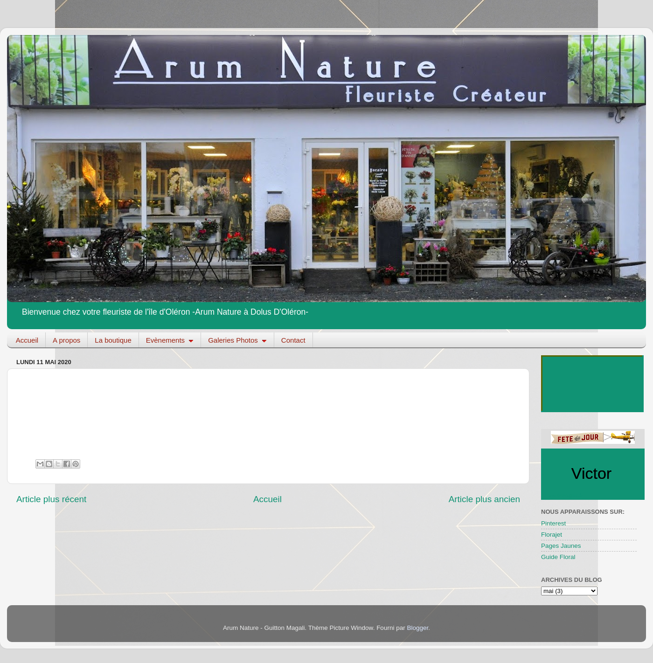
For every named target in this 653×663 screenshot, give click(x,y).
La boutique (113, 340)
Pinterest (553, 523)
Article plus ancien (484, 499)
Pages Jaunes (561, 545)
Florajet (551, 534)
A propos (66, 340)
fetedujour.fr (570, 495)
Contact (293, 340)
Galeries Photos (237, 340)
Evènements (170, 340)
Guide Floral (558, 556)
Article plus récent (51, 499)
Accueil (27, 340)
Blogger (417, 627)
